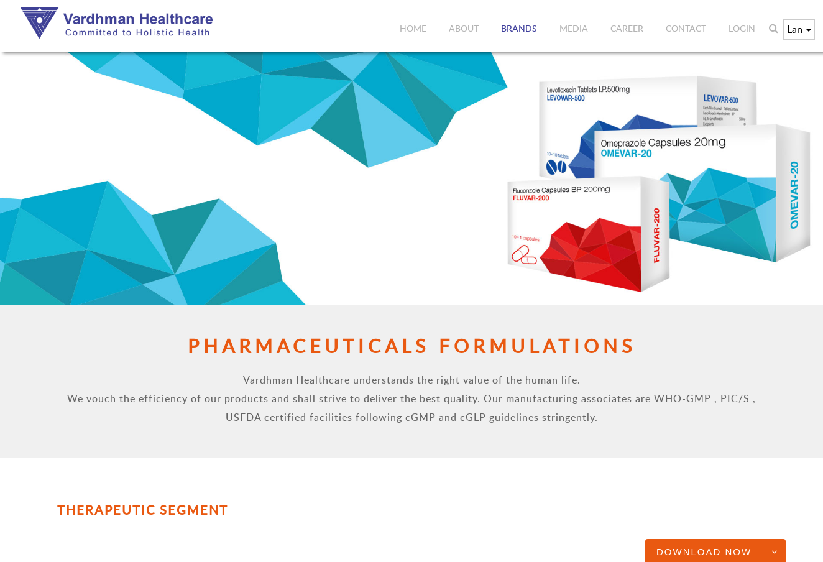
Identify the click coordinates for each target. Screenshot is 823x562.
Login (742, 28)
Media (573, 28)
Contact (686, 28)
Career (626, 28)
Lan (799, 29)
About (464, 28)
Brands (519, 28)
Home (413, 28)
